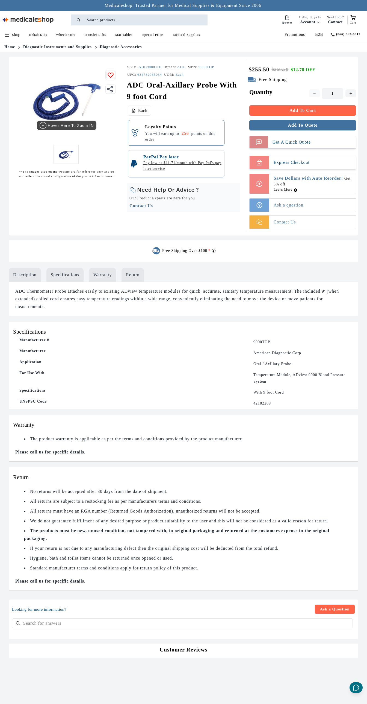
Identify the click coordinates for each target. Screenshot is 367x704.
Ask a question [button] (276, 205)
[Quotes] (287, 20)
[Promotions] (296, 35)
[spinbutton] (332, 93)
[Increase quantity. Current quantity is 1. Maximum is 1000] (350, 93)
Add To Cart (302, 110)
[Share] (110, 89)
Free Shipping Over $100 (189, 251)
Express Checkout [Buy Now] (280, 162)
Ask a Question (333, 609)
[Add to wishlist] (110, 75)
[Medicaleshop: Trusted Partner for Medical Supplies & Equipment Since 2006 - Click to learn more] (183, 5)
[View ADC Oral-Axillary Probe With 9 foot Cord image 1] (66, 154)
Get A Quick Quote (280, 142)
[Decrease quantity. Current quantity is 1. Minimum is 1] (314, 93)
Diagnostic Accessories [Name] (121, 47)
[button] (38, 35)
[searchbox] (182, 624)
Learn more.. (104, 176)
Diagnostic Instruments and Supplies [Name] (57, 47)
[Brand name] (181, 67)
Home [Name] (9, 47)
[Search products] (147, 19)
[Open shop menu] (12, 35)
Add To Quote (302, 125)
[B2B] (319, 35)
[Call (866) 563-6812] (345, 35)
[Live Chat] (356, 687)
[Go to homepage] (28, 20)
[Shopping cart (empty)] (353, 20)
